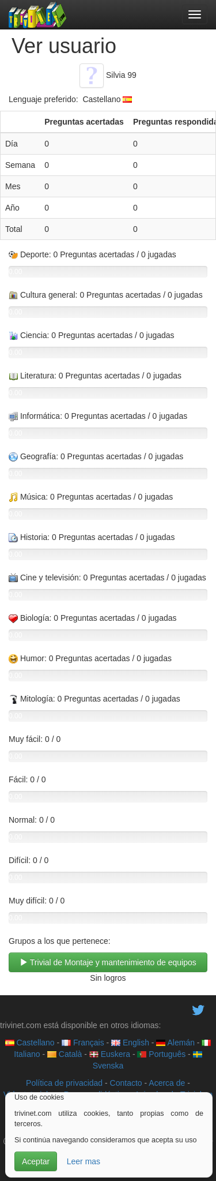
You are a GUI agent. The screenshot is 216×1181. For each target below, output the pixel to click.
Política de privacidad (64, 1083)
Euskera (109, 1054)
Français (83, 1042)
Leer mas (83, 1161)
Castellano (30, 1042)
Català (64, 1054)
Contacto (126, 1083)
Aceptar (36, 1161)
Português (161, 1054)
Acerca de (167, 1083)
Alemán (175, 1042)
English (130, 1042)
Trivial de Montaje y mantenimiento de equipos (108, 962)
